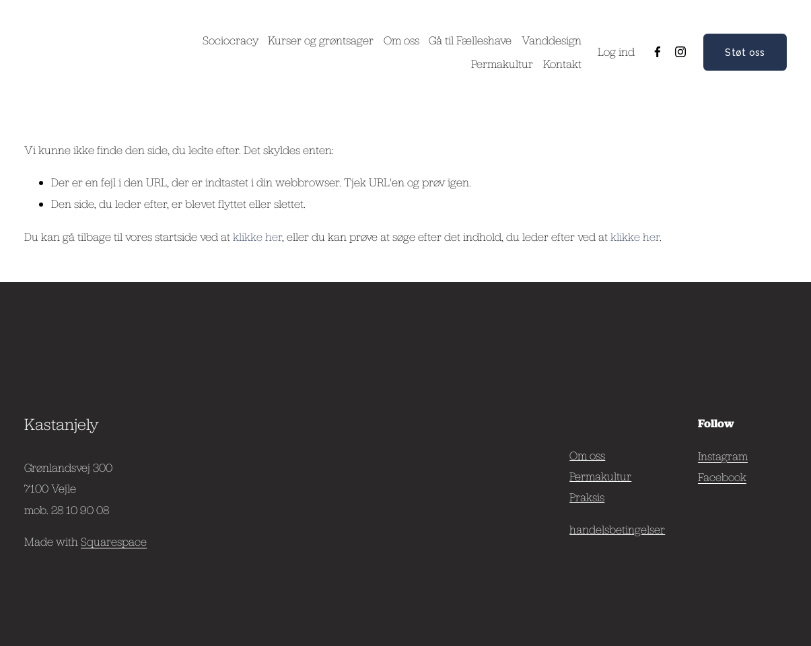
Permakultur (502, 64)
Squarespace (114, 541)
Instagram (723, 456)
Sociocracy (230, 40)
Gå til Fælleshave (470, 40)
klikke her (257, 236)
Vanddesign (551, 40)
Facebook (722, 477)
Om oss (401, 40)
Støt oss (745, 52)
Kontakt (562, 64)
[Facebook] (657, 52)
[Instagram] (680, 52)
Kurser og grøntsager (321, 40)
